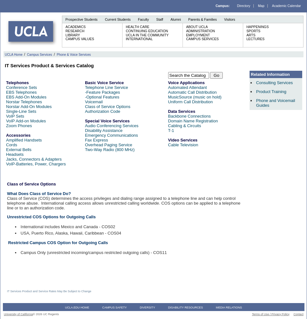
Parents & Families (202, 19)
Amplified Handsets (24, 140)
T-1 (171, 130)
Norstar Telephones (24, 101)
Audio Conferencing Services (112, 125)
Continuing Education (147, 31)
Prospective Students (81, 19)
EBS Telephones (21, 92)
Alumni (175, 19)
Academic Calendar (286, 6)
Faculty (143, 19)
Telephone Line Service (106, 87)
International (139, 39)
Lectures (255, 39)
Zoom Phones (19, 125)
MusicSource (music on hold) (195, 97)
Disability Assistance (104, 130)
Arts (250, 35)
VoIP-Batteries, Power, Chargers (36, 164)
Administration (200, 31)
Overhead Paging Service (108, 144)
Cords (11, 144)
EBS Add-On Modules (26, 97)
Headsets (15, 154)
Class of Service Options (107, 106)
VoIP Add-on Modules (26, 121)
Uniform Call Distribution (190, 101)
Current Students (118, 19)
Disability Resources (185, 307)
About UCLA (197, 27)
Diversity (147, 307)
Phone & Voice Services (74, 54)
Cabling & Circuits (184, 125)
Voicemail (94, 101)
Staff (159, 19)
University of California (18, 314)
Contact (298, 314)
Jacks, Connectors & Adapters (34, 159)
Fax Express (96, 140)
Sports (253, 31)
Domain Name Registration (193, 121)
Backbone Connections (189, 116)
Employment (198, 35)
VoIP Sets (15, 116)
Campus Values (79, 39)
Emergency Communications (111, 135)
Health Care (137, 27)
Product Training (271, 91)
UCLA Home (14, 54)
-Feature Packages (102, 92)
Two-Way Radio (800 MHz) (110, 149)
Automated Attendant (187, 87)
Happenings (257, 27)
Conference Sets (21, 87)
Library (72, 35)
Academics (75, 27)
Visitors (229, 19)
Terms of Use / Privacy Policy (270, 314)
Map (261, 6)
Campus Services (202, 39)
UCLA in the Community (147, 35)
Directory (244, 6)
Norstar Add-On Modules (29, 106)
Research (74, 31)
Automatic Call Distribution (192, 92)
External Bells (18, 149)
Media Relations (229, 307)
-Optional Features (102, 97)
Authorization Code (102, 111)
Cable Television (183, 144)
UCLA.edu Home (77, 307)
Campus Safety (114, 307)
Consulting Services (274, 82)
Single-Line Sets (21, 111)
